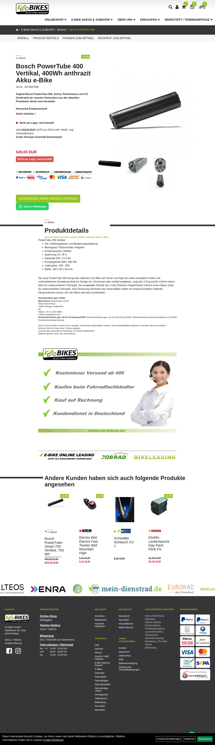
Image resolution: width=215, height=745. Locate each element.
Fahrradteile (101, 676)
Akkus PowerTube (82, 29)
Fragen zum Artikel (78, 38)
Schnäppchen (101, 694)
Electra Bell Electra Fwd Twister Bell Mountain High (88, 545)
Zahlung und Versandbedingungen (127, 668)
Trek (97, 645)
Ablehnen (189, 739)
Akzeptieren (205, 739)
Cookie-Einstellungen (169, 739)
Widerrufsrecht (126, 627)
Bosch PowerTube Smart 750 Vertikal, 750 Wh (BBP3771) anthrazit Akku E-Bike (54, 552)
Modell (23, 38)
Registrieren (101, 620)
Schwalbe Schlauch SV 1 (124, 542)
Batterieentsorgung (127, 663)
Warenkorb (124, 616)
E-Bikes (98, 669)
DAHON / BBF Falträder (102, 657)
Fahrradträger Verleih (101, 689)
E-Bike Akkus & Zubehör (92, 19)
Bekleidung (100, 702)
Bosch (61, 29)
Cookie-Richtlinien (53, 740)
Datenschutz (125, 655)
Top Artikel (124, 620)
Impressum (124, 652)
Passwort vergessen (100, 624)
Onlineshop (56, 19)
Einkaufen (150, 19)
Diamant (99, 649)
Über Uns (126, 19)
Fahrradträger (101, 680)
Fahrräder (99, 673)
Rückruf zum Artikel (114, 38)
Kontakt (122, 648)
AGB (121, 659)
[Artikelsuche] (170, 7)
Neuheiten (100, 710)
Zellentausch (101, 698)
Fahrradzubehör (103, 684)
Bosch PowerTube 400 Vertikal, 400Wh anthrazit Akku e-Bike (53, 73)
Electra (98, 652)
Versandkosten (24, 133)
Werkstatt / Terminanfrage (189, 19)
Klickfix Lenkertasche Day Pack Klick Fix (158, 543)
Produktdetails (46, 38)
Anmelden (100, 616)
